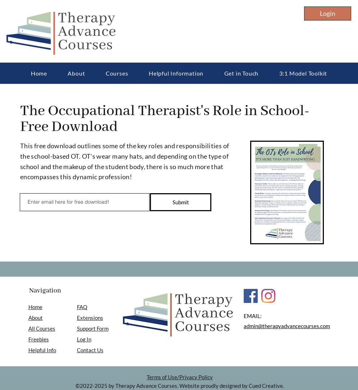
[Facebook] (251, 296)
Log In (84, 339)
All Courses (41, 328)
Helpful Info (42, 350)
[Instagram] (268, 296)
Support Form (93, 328)
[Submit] (180, 202)
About (35, 317)
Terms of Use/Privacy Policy (180, 377)
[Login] (327, 13)
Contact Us (90, 350)
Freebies (38, 339)
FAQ (82, 307)
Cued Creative (266, 385)
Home (35, 307)
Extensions (90, 317)
